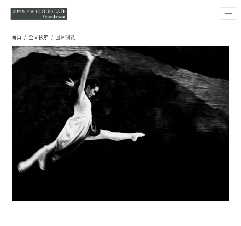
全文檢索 (38, 37)
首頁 (17, 37)
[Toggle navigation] (228, 13)
